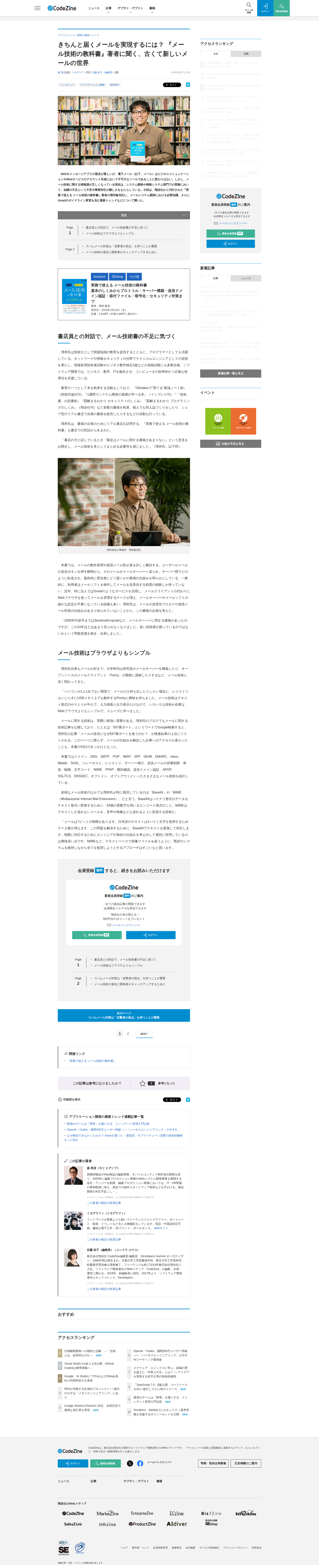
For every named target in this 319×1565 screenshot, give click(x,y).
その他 (134, 276)
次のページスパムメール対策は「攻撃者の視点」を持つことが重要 (124, 1015)
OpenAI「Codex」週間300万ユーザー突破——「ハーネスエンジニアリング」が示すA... (123, 1129)
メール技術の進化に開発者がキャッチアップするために (121, 252)
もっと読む (71, 1139)
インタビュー (67, 84)
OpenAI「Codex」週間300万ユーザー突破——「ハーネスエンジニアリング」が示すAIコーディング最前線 (160, 1355)
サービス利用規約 (209, 1547)
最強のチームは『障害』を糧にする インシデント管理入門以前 (108, 1123)
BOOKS (114, 84)
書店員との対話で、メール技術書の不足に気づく (117, 227)
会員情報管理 (160, 1547)
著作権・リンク (140, 1547)
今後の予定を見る (230, 444)
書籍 (152, 8)
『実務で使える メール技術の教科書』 (91, 1060)
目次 (153, 215)
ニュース (94, 8)
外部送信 (256, 1547)
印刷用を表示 (69, 1099)
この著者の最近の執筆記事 (104, 1202)
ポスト (171, 85)
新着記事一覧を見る (231, 373)
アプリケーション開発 (92, 84)
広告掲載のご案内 (246, 1463)
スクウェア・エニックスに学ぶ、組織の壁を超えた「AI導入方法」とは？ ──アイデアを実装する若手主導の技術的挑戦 (161, 1372)
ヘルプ (124, 1547)
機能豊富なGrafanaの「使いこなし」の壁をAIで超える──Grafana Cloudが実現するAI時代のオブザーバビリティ (230, 295)
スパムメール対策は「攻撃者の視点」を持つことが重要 (121, 246)
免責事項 (176, 1547)
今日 (215, 53)
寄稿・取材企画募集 (213, 1463)
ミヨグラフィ (79, 72)
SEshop (117, 276)
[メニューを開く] (37, 8)
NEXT (145, 1034)
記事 (108, 8)
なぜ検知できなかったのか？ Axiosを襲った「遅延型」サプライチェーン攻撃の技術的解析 (125, 1135)
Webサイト (161, 1228)
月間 (246, 53)
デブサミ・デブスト (130, 8)
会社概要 (190, 1547)
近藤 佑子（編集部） (103, 72)
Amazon (100, 276)
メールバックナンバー (124, 925)
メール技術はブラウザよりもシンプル (110, 233)
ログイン (150, 935)
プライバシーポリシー (235, 1547)
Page (69, 249)
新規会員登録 (96, 935)
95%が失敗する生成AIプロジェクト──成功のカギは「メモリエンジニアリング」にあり (91, 1393)
